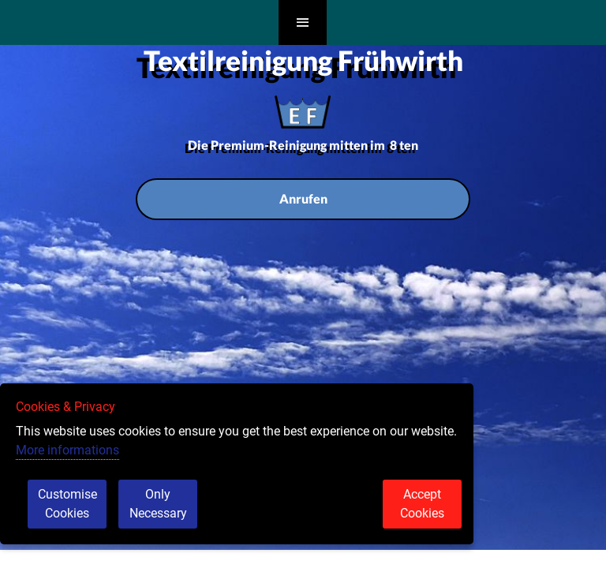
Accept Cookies (422, 504)
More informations (67, 450)
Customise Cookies (67, 504)
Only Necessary (158, 504)
